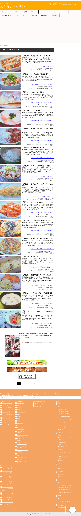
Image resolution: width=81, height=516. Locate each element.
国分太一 (47, 69)
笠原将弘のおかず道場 (66, 485)
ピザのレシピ (5, 422)
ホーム (1, 45)
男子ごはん (61, 474)
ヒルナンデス (44, 12)
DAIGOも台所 (24, 12)
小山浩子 (47, 199)
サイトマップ (38, 406)
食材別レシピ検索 (39, 404)
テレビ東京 (60, 471)
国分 (43, 106)
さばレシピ (19, 414)
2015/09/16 (41, 160)
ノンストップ (54, 12)
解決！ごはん (64, 409)
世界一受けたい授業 (64, 446)
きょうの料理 (13, 12)
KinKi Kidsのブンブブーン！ (65, 492)
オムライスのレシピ (7, 424)
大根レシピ (19, 420)
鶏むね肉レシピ (20, 403)
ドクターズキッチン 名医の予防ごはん (35, 69)
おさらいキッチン (12, 6)
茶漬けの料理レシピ (7, 499)
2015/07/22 (41, 287)
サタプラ (61, 468)
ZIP (24, 15)
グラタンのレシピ (6, 405)
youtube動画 (54, 15)
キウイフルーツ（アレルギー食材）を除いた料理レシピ (7, 483)
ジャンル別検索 (61, 507)
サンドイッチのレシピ (7, 420)
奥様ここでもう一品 (65, 501)
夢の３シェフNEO (65, 411)
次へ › (35, 383)
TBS (59, 463)
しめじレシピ (20, 423)
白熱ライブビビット (49, 68)
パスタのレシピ (6, 418)
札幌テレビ (60, 495)
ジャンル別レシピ (33, 15)
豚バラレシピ (20, 405)
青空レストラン (63, 439)
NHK (59, 404)
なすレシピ (19, 407)
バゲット (61, 435)
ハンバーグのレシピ (7, 407)
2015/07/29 (41, 214)
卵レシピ (19, 418)
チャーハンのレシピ (7, 403)
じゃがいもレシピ (21, 412)
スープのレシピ (6, 409)
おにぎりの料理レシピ (7, 504)
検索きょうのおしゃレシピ (67, 487)
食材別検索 (60, 505)
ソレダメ (17, 15)
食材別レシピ (44, 15)
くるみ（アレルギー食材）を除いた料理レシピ (7, 478)
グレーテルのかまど (64, 427)
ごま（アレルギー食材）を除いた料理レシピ (7, 472)
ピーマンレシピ (20, 409)
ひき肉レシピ (20, 416)
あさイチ (4, 12)
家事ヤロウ (33, 12)
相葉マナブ (61, 458)
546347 (26, 342)
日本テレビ (60, 432)
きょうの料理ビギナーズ (65, 425)
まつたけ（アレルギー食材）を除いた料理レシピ (7, 488)
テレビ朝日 (60, 449)
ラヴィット (63, 12)
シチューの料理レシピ (7, 497)
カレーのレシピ (6, 412)
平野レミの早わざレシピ (65, 429)
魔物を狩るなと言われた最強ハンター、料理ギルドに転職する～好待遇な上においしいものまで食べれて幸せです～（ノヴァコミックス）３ (36, 335)
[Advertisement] (40, 30)
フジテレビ (60, 479)
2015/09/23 (41, 68)
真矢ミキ (52, 70)
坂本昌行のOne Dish (65, 489)
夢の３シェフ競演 (65, 413)
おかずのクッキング (64, 456)
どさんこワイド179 (63, 498)
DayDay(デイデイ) (6, 15)
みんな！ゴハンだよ (65, 416)
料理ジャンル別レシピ (40, 401)
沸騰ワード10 (62, 444)
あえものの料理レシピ (7, 502)
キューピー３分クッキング (65, 437)
